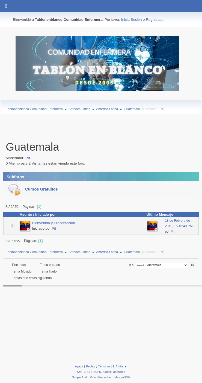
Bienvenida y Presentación (53, 223)
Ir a (131, 265)
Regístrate (154, 19)
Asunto (26, 214)
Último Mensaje (162, 214)
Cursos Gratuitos (41, 189)
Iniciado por (45, 214)
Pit (161, 109)
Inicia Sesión (131, 19)
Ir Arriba (12, 240)
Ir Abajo (11, 206)
